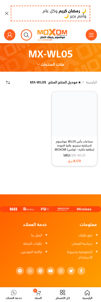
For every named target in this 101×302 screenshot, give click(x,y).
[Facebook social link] (81, 271)
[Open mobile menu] (91, 35)
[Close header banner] (6, 13)
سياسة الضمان (82, 243)
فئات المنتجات (52, 64)
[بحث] (26, 35)
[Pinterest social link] (40, 271)
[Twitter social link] (71, 271)
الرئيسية (91, 82)
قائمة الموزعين (31, 252)
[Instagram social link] (61, 271)
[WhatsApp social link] (30, 271)
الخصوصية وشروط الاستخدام (79, 254)
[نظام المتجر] (8, 82)
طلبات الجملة (32, 243)
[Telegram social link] (20, 271)
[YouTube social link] (51, 271)
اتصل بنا (36, 235)
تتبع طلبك (85, 235)
